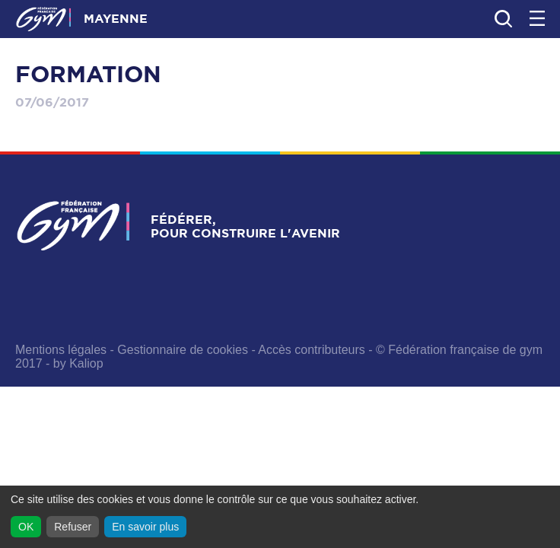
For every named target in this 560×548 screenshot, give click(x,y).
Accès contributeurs (311, 349)
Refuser (72, 527)
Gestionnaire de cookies (182, 349)
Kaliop (86, 363)
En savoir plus (145, 527)
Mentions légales (61, 349)
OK (25, 527)
